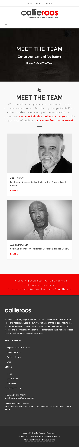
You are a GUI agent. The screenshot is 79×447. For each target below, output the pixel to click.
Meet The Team (14, 352)
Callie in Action (14, 357)
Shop (38, 3)
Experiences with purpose (18, 347)
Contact (48, 3)
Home (29, 3)
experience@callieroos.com (22, 398)
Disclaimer (12, 383)
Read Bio (14, 190)
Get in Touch (12, 378)
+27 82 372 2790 (19, 395)
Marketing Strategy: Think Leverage (39, 440)
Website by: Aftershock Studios (44, 436)
